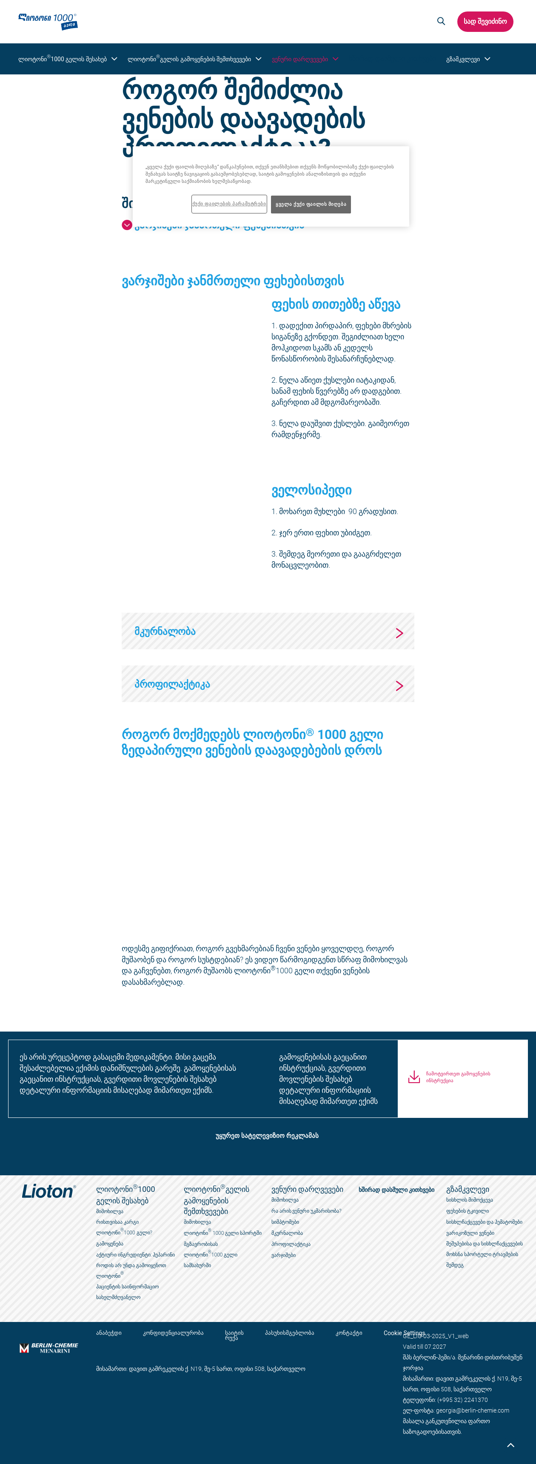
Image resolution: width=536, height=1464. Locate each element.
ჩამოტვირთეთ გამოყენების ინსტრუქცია (458, 1083)
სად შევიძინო (485, 21)
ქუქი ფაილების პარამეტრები (229, 204)
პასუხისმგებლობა (277, 1333)
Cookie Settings (383, 1333)
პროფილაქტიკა (291, 1244)
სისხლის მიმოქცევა (469, 1200)
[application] (193, 334)
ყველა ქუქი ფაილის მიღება (311, 204)
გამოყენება (109, 1244)
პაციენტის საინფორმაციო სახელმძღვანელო (127, 1292)
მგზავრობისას (201, 1244)
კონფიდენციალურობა (169, 1333)
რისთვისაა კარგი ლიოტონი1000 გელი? (124, 1227)
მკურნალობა (287, 1233)
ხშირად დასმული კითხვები (387, 58)
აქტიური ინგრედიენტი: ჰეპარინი (135, 1255)
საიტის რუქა (226, 1335)
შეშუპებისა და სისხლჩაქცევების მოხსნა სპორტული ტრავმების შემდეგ (484, 1254)
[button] (440, 21)
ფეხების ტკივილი (467, 1211)
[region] (271, 186)
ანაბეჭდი (109, 1333)
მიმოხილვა (109, 1211)
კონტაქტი (332, 1333)
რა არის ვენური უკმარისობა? (306, 1211)
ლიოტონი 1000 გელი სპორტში (223, 1232)
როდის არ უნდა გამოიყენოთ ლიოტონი (131, 1270)
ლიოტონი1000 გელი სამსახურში (211, 1259)
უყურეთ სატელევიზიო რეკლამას (267, 1136)
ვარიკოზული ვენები (470, 1233)
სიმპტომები (285, 1222)
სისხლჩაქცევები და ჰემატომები (484, 1222)
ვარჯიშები (283, 1255)
